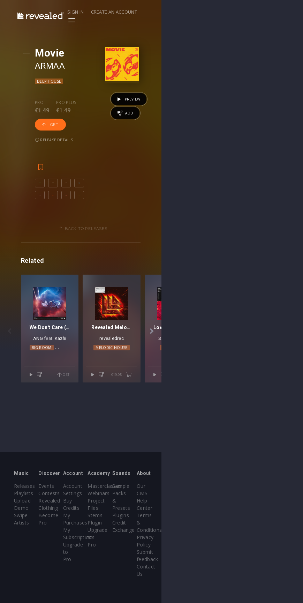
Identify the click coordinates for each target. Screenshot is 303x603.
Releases (24, 493)
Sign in (212, 12)
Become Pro (77, 522)
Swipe (21, 515)
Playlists (23, 500)
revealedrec (218, 411)
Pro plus (75, 102)
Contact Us (268, 544)
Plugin (165, 522)
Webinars (169, 500)
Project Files (173, 508)
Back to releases (154, 231)
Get (107, 109)
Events (70, 493)
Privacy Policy (271, 522)
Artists (21, 522)
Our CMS (265, 493)
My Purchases (126, 515)
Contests (72, 500)
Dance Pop (98, 421)
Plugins (215, 508)
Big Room (72, 421)
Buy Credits (123, 508)
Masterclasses (175, 493)
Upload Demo (30, 508)
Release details (63, 124)
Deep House (58, 81)
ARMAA (59, 66)
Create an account (250, 12)
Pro (48, 102)
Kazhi (95, 411)
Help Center (269, 500)
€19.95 (263, 439)
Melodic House (218, 421)
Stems (165, 515)
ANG (73, 411)
